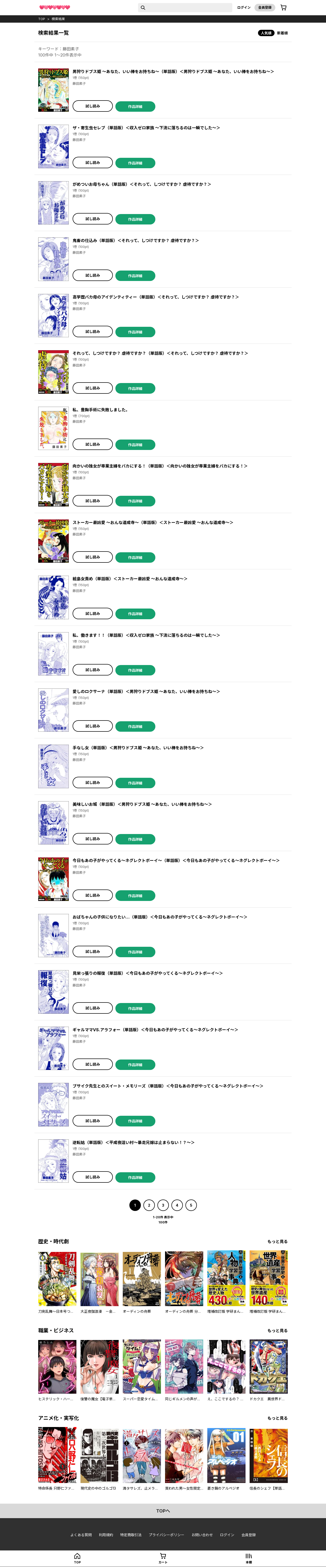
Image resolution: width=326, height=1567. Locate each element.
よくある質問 (81, 1535)
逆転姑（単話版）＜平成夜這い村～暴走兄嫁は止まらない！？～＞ (134, 1142)
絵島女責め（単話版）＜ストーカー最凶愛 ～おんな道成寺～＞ (130, 578)
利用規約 (106, 1535)
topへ (163, 1511)
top (41, 19)
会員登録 (264, 7)
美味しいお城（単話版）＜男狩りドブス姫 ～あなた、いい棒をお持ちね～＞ (142, 804)
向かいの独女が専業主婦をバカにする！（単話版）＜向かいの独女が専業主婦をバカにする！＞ (160, 466)
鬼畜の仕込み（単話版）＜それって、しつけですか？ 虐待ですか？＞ (136, 240)
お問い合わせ (202, 1535)
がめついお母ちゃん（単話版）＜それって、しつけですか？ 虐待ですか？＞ (142, 184)
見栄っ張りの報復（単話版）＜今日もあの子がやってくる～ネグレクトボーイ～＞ (148, 973)
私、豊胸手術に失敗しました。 (101, 409)
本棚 (249, 1562)
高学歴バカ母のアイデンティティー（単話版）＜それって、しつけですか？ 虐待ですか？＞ (156, 297)
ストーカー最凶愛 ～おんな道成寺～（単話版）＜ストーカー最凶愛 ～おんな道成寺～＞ (153, 522)
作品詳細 (135, 106)
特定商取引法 (131, 1535)
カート (163, 1562)
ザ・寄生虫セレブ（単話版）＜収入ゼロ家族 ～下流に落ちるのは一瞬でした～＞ (146, 127)
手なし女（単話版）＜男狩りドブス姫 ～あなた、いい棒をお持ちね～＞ (138, 747)
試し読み (93, 106)
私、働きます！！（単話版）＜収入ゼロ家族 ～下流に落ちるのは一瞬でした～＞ (146, 635)
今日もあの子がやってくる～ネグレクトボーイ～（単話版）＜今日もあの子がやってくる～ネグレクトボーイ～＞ (176, 860)
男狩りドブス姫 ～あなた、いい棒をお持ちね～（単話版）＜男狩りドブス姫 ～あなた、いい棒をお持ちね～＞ (173, 71)
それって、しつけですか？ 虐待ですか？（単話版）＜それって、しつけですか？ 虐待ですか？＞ (160, 353)
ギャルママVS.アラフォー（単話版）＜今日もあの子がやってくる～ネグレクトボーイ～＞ (155, 1029)
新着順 (282, 33)
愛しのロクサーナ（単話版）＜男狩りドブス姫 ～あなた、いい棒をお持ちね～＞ (146, 691)
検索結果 (58, 19)
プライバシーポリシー (166, 1535)
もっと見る (277, 1241)
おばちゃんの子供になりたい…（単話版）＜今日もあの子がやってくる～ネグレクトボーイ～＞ (160, 917)
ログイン (244, 7)
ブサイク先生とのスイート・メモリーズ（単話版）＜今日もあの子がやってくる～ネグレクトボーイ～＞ (168, 1086)
